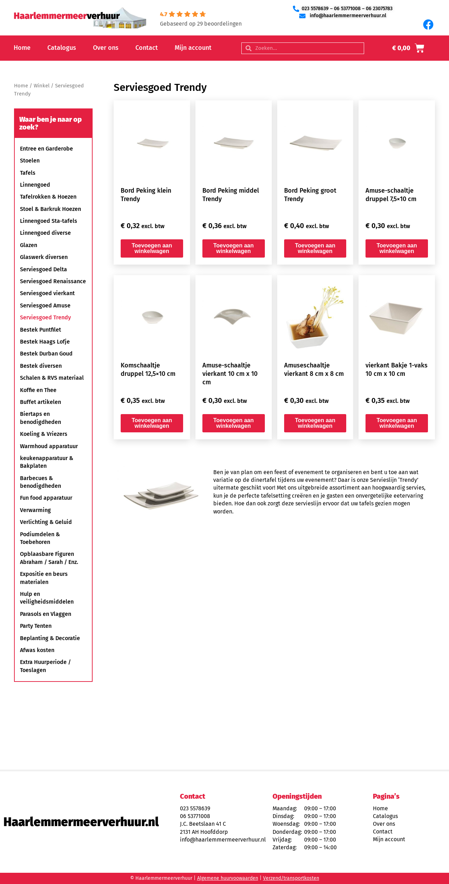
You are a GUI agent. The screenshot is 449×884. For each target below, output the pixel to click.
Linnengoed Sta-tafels (48, 221)
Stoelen (30, 160)
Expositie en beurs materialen (44, 578)
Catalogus (61, 48)
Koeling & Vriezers (43, 434)
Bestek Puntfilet (40, 329)
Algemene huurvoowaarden (227, 878)
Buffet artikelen (40, 402)
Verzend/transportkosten (291, 878)
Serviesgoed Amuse (45, 305)
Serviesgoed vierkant (47, 293)
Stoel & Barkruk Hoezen (50, 209)
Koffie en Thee (38, 390)
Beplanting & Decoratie (50, 638)
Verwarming (35, 510)
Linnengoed (35, 184)
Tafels (27, 173)
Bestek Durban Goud (46, 353)
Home (22, 48)
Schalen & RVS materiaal (52, 377)
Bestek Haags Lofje (45, 341)
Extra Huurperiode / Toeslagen (45, 666)
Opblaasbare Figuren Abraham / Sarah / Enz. (49, 558)
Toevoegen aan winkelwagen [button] (152, 248)
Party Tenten (36, 626)
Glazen (28, 245)
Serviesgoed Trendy (45, 317)
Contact (146, 48)
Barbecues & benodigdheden (40, 482)
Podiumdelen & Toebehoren (40, 538)
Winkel (41, 85)
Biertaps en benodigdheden (40, 418)
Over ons (106, 48)
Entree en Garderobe (46, 148)
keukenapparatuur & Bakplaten (46, 462)
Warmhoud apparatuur (49, 446)
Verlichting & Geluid (46, 522)
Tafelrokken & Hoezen (48, 196)
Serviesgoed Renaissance (53, 281)
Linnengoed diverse (45, 233)
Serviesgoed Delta (43, 269)
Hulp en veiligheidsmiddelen (47, 598)
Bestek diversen (41, 366)
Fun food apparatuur (46, 497)
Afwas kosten (37, 650)
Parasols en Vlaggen (45, 614)
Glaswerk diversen (44, 257)
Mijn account (193, 48)
